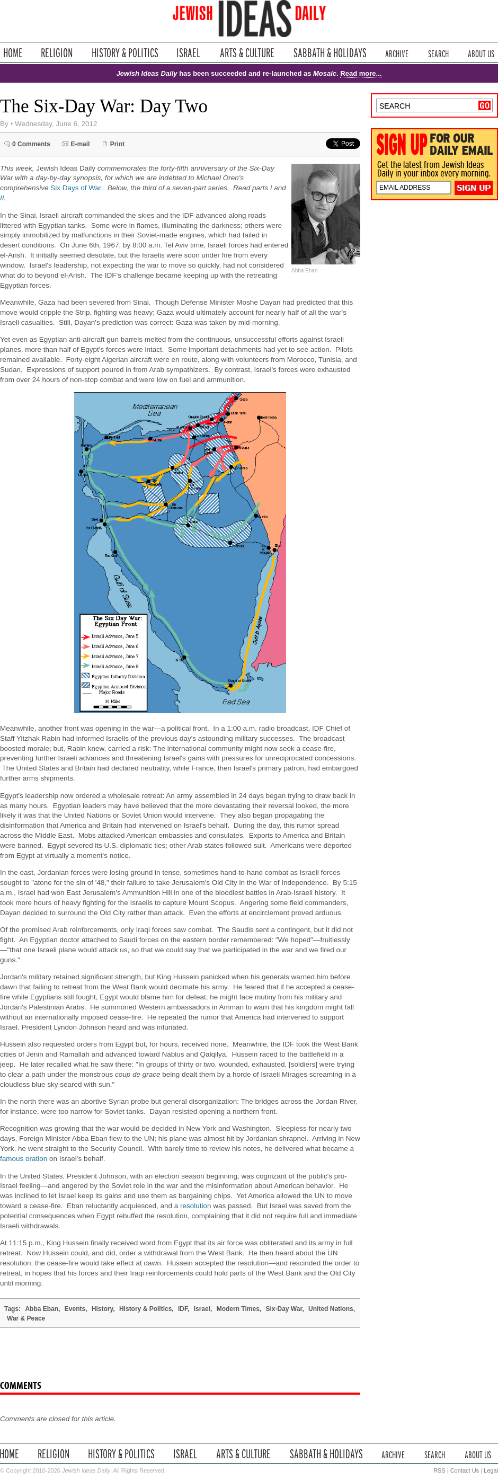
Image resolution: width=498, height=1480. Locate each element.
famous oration (23, 1159)
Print (117, 144)
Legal (491, 1470)
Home (13, 52)
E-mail (80, 144)
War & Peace (26, 1318)
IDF (183, 1309)
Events (75, 1309)
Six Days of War (75, 188)
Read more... (360, 73)
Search (438, 52)
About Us (481, 52)
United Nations (330, 1309)
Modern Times (238, 1309)
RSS (439, 1470)
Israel (188, 52)
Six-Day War (284, 1309)
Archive (396, 52)
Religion (57, 52)
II (2, 198)
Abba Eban (41, 1309)
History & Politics (125, 52)
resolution (195, 1206)
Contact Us (464, 1470)
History (102, 1309)
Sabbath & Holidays (330, 52)
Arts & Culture (247, 52)
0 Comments (31, 144)
